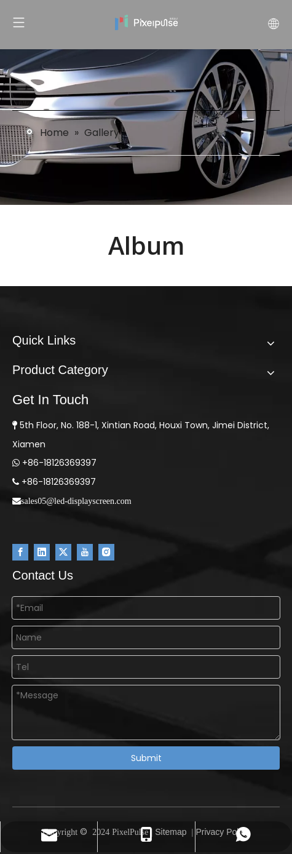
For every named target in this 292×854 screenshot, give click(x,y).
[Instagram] (106, 552)
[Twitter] (63, 552)
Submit (146, 758)
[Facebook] (20, 552)
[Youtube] (85, 552)
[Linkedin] (42, 552)
